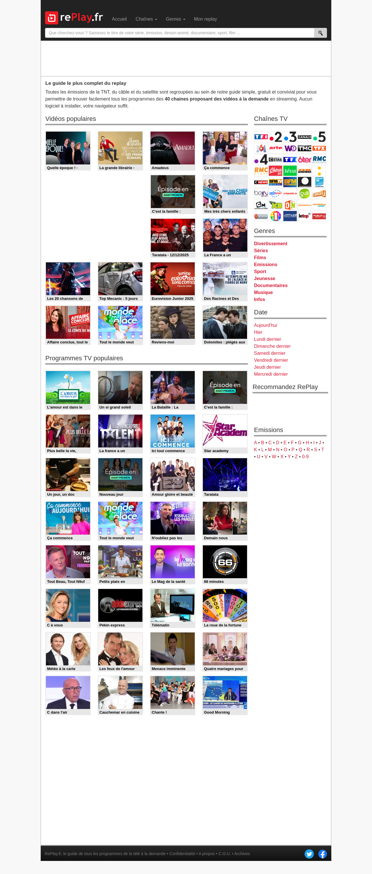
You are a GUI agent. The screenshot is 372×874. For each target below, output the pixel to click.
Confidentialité (182, 853)
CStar (275, 159)
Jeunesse (264, 278)
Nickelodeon (305, 204)
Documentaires (271, 285)
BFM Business (290, 182)
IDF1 (275, 216)
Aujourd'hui (265, 325)
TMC (305, 148)
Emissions (265, 264)
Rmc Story (261, 170)
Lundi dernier (267, 339)
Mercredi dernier (271, 374)
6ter (305, 159)
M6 (261, 148)
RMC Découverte (319, 159)
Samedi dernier (270, 353)
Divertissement (270, 243)
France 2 (275, 136)
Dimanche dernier (272, 346)
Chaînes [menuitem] (146, 19)
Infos (259, 299)
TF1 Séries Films (290, 159)
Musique (263, 292)
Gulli (305, 193)
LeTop (305, 216)
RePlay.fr (53, 853)
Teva (290, 170)
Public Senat (319, 216)
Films (260, 257)
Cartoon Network (261, 204)
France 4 (261, 159)
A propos (206, 853)
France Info (319, 170)
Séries (261, 250)
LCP (290, 216)
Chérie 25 (275, 170)
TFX (319, 148)
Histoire (261, 216)
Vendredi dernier (271, 360)
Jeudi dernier (267, 367)
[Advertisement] (186, 58)
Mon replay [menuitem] (205, 19)
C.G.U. (224, 853)
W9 (290, 148)
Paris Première (305, 170)
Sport (260, 271)
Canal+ (305, 136)
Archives (242, 853)
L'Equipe (290, 193)
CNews (261, 182)
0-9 (305, 456)
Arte (275, 148)
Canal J (319, 193)
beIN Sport (261, 193)
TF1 (261, 136)
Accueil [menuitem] (119, 19)
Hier (258, 332)
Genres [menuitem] (175, 19)
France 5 (319, 136)
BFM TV (275, 182)
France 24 (319, 182)
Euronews (305, 182)
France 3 (290, 136)
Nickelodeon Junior (319, 204)
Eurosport (275, 193)
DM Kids (290, 204)
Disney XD (275, 204)
